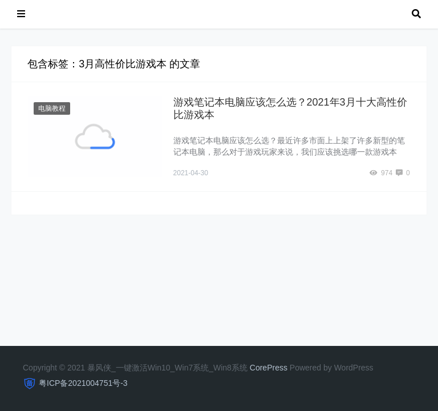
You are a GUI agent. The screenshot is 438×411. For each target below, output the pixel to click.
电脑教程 (52, 108)
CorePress (268, 367)
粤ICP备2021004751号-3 (83, 383)
